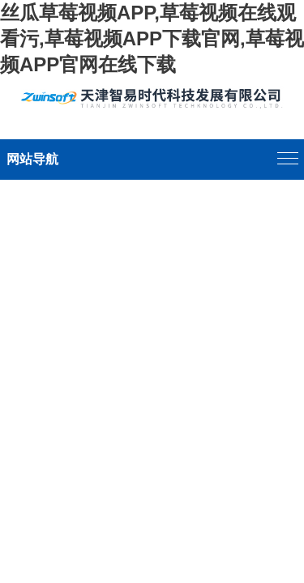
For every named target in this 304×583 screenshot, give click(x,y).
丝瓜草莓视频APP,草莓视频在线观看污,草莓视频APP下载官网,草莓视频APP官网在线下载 (152, 38)
